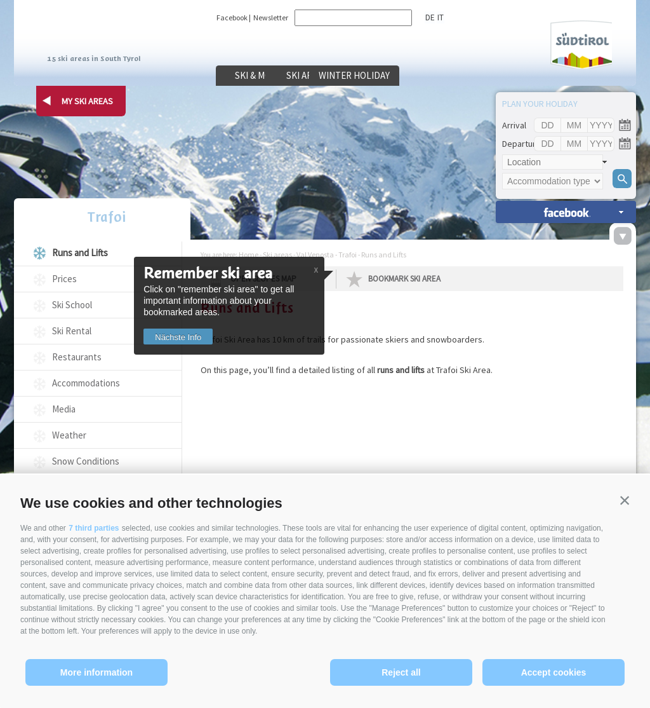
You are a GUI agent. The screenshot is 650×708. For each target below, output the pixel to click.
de (429, 17)
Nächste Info (182, 337)
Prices (64, 279)
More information (96, 672)
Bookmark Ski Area (404, 278)
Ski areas (362, 76)
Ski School (72, 305)
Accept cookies (554, 672)
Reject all (400, 672)
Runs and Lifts (80, 253)
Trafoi (97, 218)
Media (64, 409)
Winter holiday (460, 76)
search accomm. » (566, 212)
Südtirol (575, 43)
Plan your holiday (540, 103)
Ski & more (264, 76)
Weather (69, 435)
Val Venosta (315, 254)
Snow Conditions (85, 461)
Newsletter (270, 17)
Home (248, 254)
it (439, 17)
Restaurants (77, 357)
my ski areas (87, 101)
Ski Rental (71, 331)
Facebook (232, 17)
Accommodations (86, 383)
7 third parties (94, 528)
